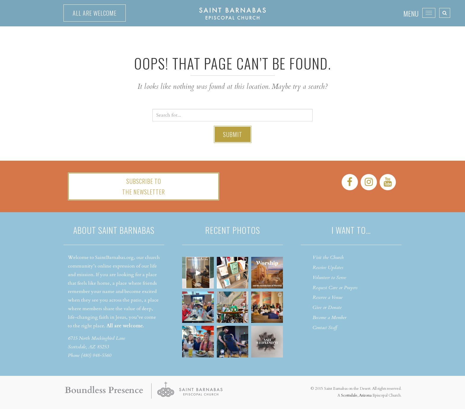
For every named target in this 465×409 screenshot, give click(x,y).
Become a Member (329, 317)
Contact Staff (325, 327)
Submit (232, 134)
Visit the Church (328, 257)
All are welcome (95, 13)
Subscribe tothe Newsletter (143, 186)
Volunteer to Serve (329, 277)
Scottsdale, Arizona (356, 395)
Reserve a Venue (328, 297)
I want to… (351, 230)
